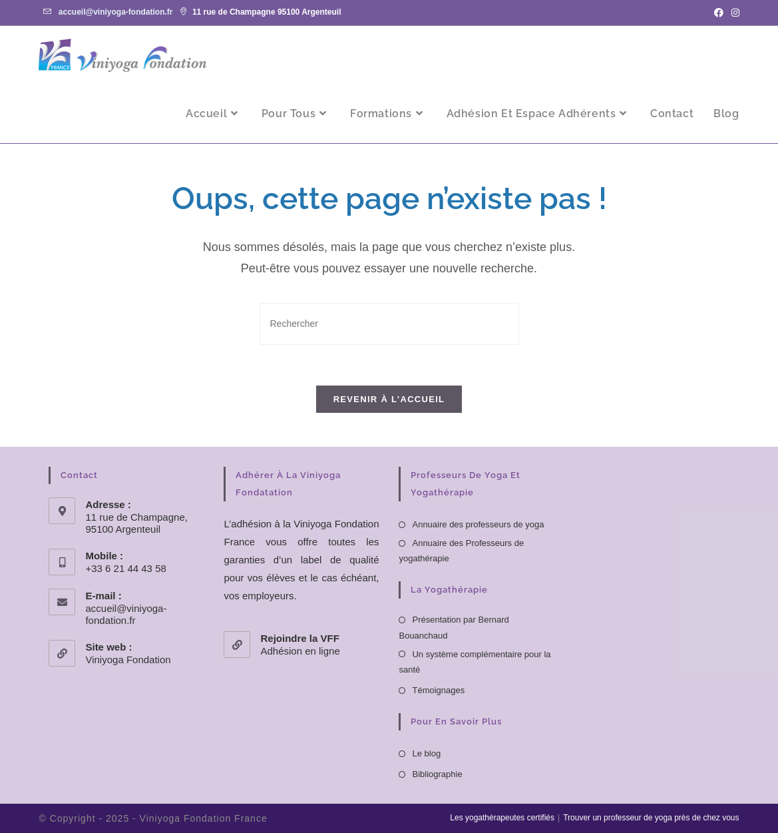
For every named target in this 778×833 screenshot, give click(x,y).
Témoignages (438, 690)
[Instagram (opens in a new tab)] (733, 12)
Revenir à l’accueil (389, 399)
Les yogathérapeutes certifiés (502, 817)
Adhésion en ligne (299, 651)
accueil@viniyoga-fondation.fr (116, 12)
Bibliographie (437, 774)
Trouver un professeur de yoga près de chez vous (651, 817)
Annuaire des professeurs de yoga (478, 524)
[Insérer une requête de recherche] (389, 324)
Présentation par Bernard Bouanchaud (453, 627)
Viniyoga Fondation (127, 659)
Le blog (426, 753)
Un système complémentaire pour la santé (474, 662)
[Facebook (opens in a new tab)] (718, 12)
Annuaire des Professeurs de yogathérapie (461, 550)
